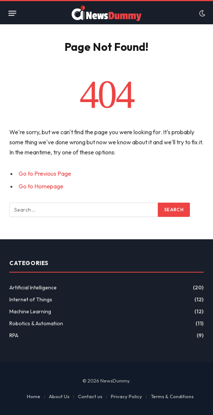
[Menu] (12, 13)
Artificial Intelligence (33, 287)
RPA (13, 335)
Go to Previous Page (45, 173)
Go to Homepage (41, 186)
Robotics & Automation (36, 323)
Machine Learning (30, 311)
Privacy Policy (126, 396)
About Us (59, 396)
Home (33, 396)
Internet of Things (30, 299)
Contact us (90, 396)
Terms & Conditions (172, 396)
